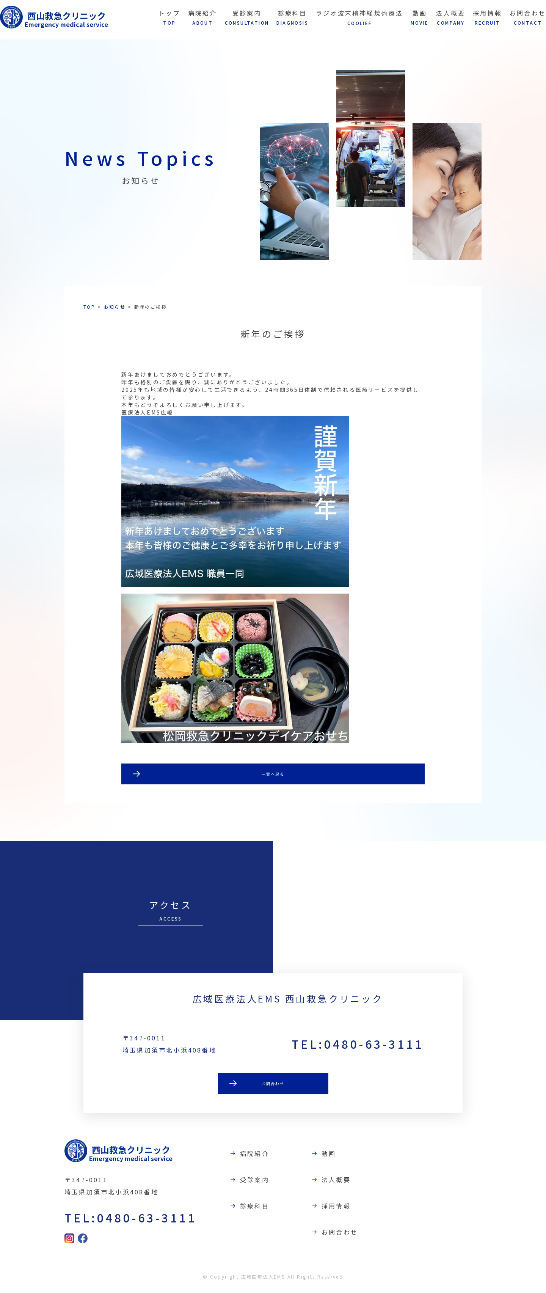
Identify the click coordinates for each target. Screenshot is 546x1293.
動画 (333, 1157)
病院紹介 (259, 1157)
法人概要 (341, 1183)
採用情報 (341, 1209)
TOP (89, 306)
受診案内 (259, 1183)
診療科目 (259, 1209)
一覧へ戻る (273, 775)
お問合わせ (273, 1091)
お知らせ (115, 306)
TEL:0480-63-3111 (358, 1050)
